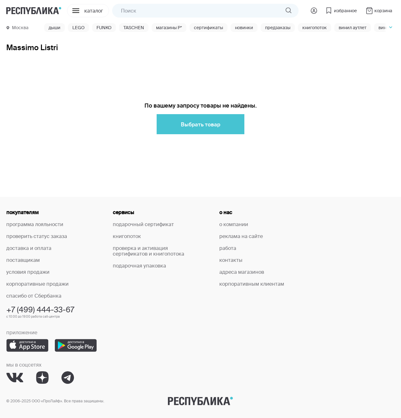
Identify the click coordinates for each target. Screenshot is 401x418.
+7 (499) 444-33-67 (40, 309)
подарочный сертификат (143, 224)
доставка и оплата (28, 248)
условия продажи (27, 272)
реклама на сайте (241, 236)
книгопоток (127, 236)
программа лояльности (34, 224)
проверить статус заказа (36, 236)
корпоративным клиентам (251, 284)
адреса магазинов (241, 272)
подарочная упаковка (139, 265)
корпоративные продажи (37, 284)
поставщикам (23, 260)
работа (227, 248)
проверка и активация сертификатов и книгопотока (148, 251)
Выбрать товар (200, 124)
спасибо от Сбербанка (33, 296)
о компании (233, 224)
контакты (230, 260)
